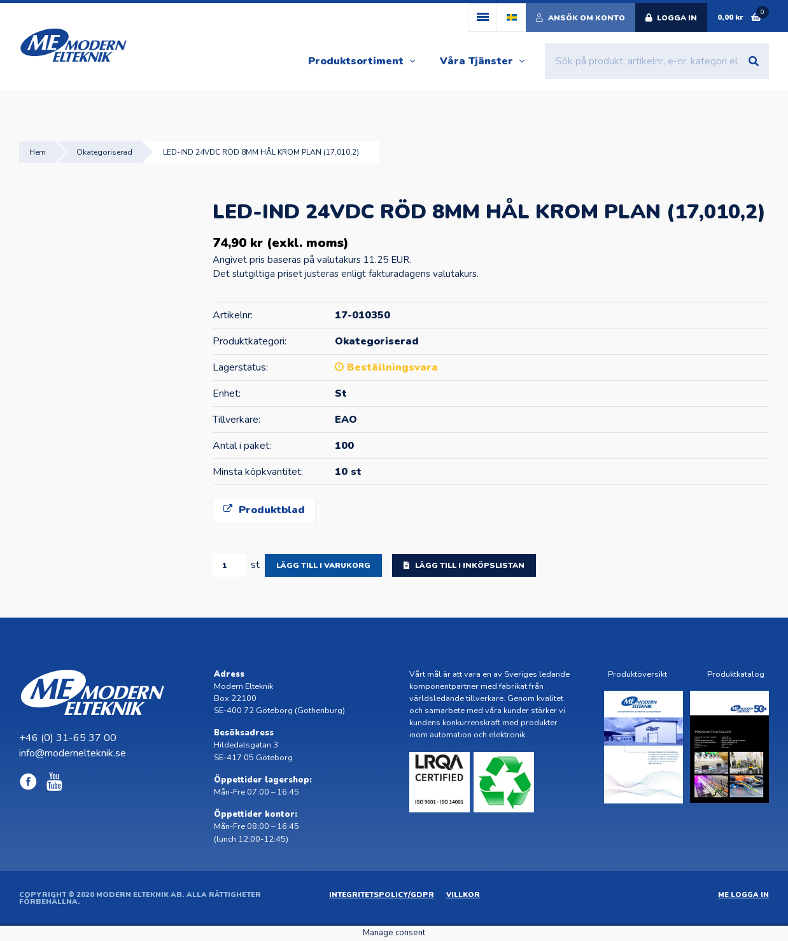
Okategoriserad (104, 152)
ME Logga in (743, 895)
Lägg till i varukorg (323, 565)
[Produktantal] (229, 565)
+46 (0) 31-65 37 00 (67, 738)
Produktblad (264, 510)
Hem (37, 152)
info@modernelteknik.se (72, 753)
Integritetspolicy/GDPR (381, 895)
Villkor (463, 895)
